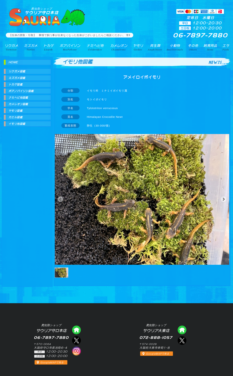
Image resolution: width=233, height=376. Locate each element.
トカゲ (48, 47)
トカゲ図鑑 (16, 84)
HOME (13, 62)
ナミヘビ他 (94, 47)
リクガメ (11, 47)
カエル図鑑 (16, 117)
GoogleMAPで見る (52, 362)
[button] (60, 199)
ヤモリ (137, 47)
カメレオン (118, 47)
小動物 (175, 47)
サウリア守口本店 (42, 10)
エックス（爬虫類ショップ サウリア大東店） (182, 340)
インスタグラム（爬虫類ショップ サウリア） (76, 351)
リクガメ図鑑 (17, 71)
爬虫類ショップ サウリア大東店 (182, 330)
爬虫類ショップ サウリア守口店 (76, 330)
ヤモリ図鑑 (16, 110)
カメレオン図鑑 (18, 104)
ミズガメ (30, 47)
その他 (193, 47)
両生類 (154, 47)
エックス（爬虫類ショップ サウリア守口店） (76, 340)
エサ (225, 47)
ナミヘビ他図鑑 (18, 97)
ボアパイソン (69, 47)
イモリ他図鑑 (17, 124)
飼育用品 (210, 47)
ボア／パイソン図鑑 (21, 91)
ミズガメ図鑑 (17, 78)
